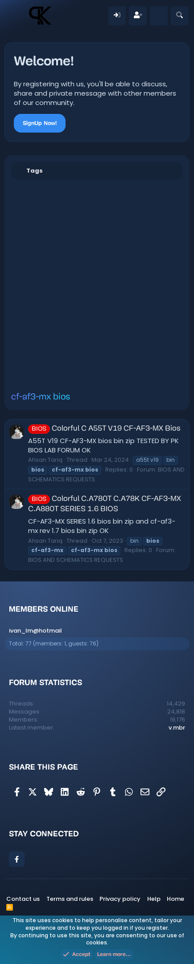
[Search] (179, 15)
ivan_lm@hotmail (35, 630)
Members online (43, 609)
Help (154, 899)
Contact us (23, 899)
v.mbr (177, 727)
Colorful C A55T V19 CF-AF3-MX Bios (104, 428)
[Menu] (16, 15)
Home (175, 899)
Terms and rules (69, 899)
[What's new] (158, 15)
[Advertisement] (97, 285)
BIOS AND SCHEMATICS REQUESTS (75, 560)
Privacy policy (119, 899)
